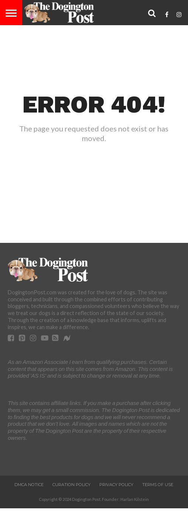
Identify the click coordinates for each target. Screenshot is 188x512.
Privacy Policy (116, 484)
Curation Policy (71, 484)
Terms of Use (157, 484)
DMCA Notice (29, 484)
